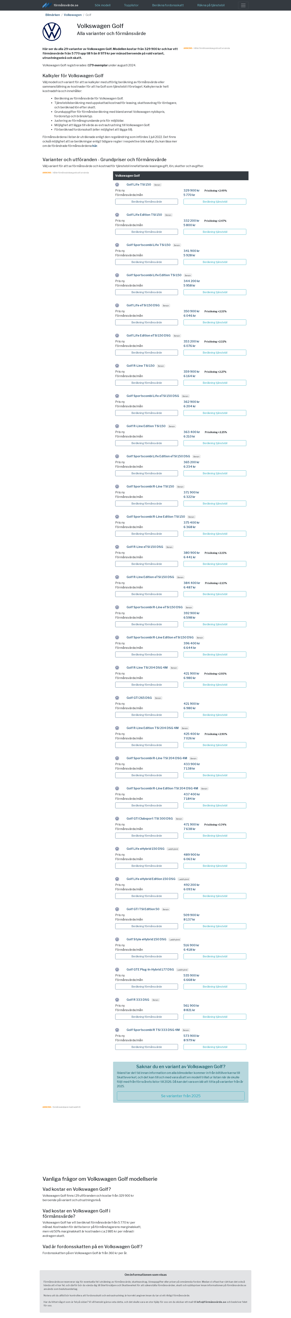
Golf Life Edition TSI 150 (144, 215)
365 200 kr (192, 462)
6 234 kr (190, 466)
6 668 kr (190, 980)
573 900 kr (192, 1036)
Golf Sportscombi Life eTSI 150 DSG (153, 396)
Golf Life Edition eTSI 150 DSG (149, 335)
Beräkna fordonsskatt (168, 5)
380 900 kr (192, 553)
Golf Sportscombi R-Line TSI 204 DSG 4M (157, 758)
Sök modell (102, 5)
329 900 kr (192, 190)
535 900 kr (192, 975)
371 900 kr (191, 492)
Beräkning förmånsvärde (146, 201)
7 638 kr (190, 829)
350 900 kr (192, 311)
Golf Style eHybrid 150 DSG (146, 939)
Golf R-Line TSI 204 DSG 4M (147, 667)
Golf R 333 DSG (138, 999)
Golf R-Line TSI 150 (141, 365)
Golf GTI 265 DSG (139, 698)
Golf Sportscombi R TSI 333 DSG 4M (153, 1030)
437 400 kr (192, 794)
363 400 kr (192, 432)
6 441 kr (190, 557)
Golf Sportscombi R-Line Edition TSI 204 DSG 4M (162, 788)
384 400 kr (192, 583)
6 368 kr (190, 527)
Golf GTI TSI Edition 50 (143, 909)
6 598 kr (190, 617)
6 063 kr (190, 859)
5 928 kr (189, 255)
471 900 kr (192, 824)
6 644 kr (190, 648)
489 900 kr (192, 854)
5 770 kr (189, 195)
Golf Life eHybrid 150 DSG (145, 849)
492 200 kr (192, 885)
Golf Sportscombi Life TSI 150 (149, 245)
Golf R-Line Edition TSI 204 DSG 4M (153, 728)
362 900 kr (192, 402)
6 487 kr (190, 587)
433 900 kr (192, 764)
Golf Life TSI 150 (139, 184)
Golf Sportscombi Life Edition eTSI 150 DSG (158, 456)
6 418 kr (190, 949)
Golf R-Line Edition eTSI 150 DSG (150, 577)
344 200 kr (192, 281)
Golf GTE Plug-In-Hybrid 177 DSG (150, 969)
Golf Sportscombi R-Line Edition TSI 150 (156, 516)
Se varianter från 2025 (181, 1096)
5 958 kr (189, 285)
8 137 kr (189, 919)
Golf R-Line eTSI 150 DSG (145, 547)
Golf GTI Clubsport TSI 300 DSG (150, 818)
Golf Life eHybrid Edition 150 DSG (151, 879)
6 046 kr (190, 315)
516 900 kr (191, 945)
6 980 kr (190, 678)
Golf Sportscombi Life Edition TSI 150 (154, 275)
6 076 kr (190, 346)
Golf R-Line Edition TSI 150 (146, 426)
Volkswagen (73, 15)
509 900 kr (192, 915)
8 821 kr (189, 1010)
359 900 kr (192, 371)
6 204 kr (190, 406)
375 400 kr (192, 522)
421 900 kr (192, 673)
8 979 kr (190, 1040)
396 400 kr (192, 643)
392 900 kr (192, 613)
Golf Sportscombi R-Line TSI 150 (150, 486)
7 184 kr (189, 799)
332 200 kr (192, 220)
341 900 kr (192, 251)
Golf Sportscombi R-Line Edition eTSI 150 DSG (160, 637)
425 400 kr (192, 734)
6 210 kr (189, 436)
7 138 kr (189, 768)
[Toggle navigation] (243, 5)
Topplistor (131, 5)
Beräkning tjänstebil (215, 201)
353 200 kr (192, 341)
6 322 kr (189, 497)
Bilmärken (52, 15)
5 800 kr (190, 225)
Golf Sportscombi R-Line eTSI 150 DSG (155, 607)
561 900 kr (191, 1005)
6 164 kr (190, 376)
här (94, 146)
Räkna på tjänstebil (211, 5)
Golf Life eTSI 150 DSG (143, 305)
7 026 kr (189, 738)
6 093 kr (190, 889)
